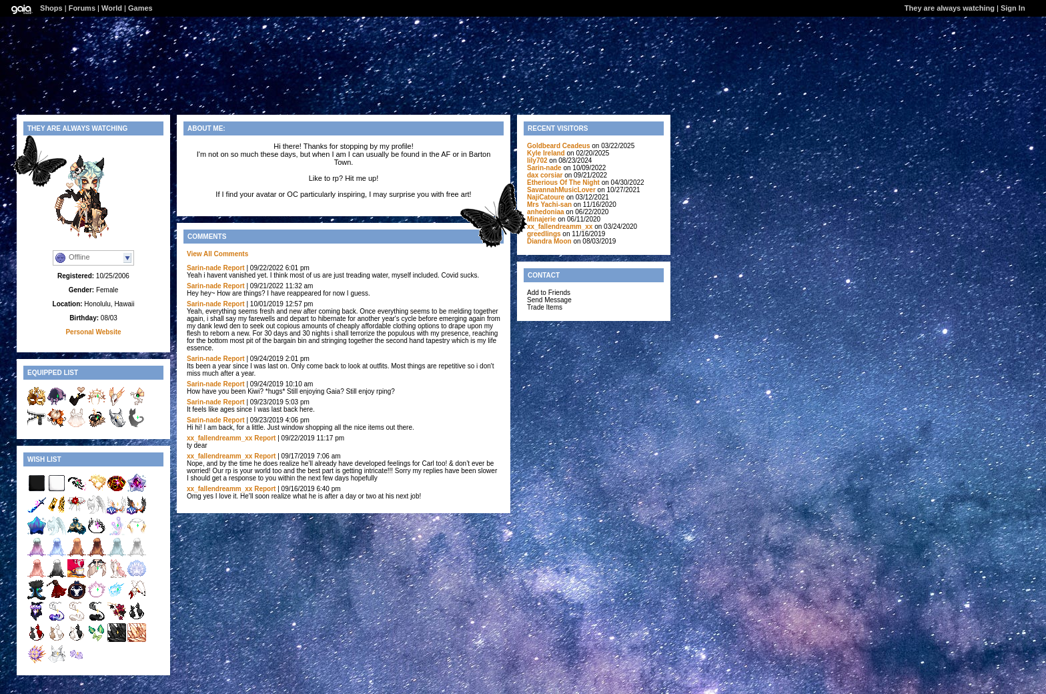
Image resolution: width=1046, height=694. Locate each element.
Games (140, 8)
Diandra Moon (549, 241)
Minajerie (541, 219)
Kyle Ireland (546, 153)
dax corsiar (544, 175)
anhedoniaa (545, 212)
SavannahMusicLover (561, 190)
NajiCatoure (545, 197)
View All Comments (217, 254)
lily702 (537, 160)
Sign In (1013, 8)
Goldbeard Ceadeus (558, 145)
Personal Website (93, 332)
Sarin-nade (204, 268)
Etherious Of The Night (563, 182)
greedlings (544, 234)
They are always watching (950, 8)
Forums (82, 8)
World (111, 8)
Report (233, 268)
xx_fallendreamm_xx (219, 438)
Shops (51, 8)
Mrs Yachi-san (549, 204)
